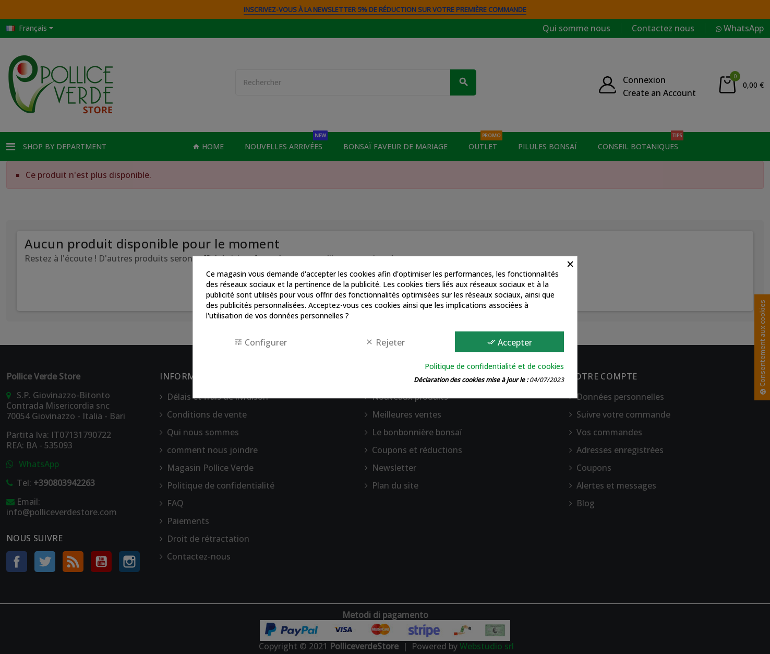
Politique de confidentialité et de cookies (494, 366)
